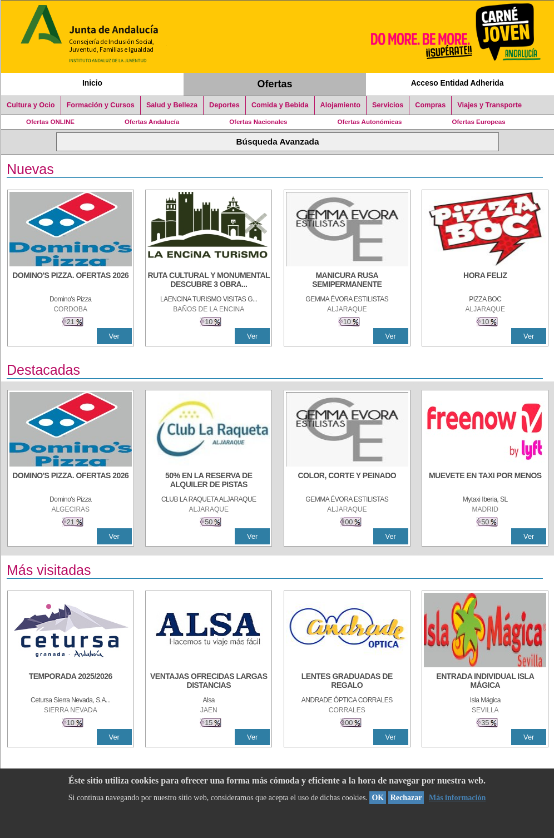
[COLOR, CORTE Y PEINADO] (347, 481)
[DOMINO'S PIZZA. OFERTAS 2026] (70, 281)
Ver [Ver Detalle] (114, 336)
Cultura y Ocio (31, 105)
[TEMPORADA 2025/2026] (70, 682)
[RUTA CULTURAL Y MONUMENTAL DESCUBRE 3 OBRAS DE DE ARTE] (208, 281)
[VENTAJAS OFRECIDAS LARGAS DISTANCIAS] (208, 682)
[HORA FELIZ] (485, 281)
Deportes (224, 105)
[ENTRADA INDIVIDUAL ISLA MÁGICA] (485, 682)
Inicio (92, 82)
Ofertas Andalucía (152, 121)
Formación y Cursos (101, 105)
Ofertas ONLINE (50, 121)
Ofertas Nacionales (258, 121)
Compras (430, 105)
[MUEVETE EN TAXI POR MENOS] (485, 481)
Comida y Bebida (280, 105)
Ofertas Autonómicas (369, 121)
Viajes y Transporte (489, 105)
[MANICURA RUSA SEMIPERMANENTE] (347, 281)
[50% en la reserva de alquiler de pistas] (208, 481)
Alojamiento (340, 105)
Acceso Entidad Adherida (457, 82)
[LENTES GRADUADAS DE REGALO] (347, 682)
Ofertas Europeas (479, 121)
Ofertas (275, 84)
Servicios (387, 105)
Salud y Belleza (171, 105)
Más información (457, 798)
